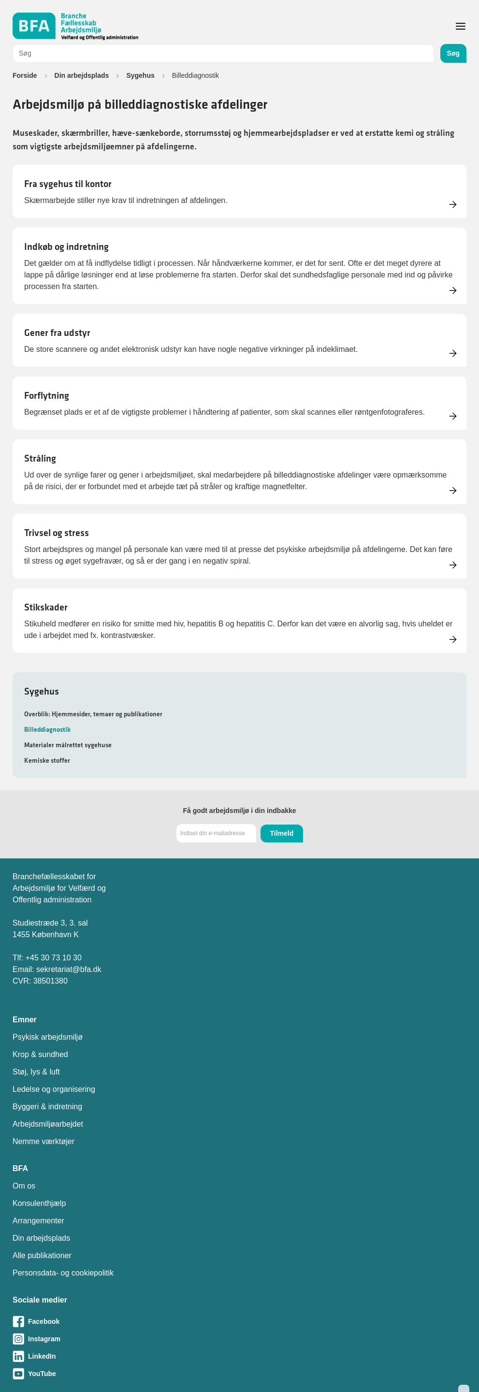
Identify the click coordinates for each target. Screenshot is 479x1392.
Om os (24, 1186)
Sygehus (140, 75)
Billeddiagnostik (47, 729)
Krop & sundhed (40, 1054)
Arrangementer (38, 1221)
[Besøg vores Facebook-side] (239, 1321)
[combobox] (224, 53)
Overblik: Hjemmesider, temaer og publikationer (93, 714)
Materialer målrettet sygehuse (68, 744)
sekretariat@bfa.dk (69, 969)
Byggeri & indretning (47, 1106)
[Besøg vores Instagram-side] (239, 1339)
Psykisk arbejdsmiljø (48, 1037)
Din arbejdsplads (82, 75)
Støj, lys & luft (36, 1072)
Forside (25, 75)
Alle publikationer (42, 1255)
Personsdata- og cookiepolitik (63, 1273)
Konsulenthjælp (39, 1203)
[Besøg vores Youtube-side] (239, 1373)
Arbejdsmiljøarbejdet (48, 1124)
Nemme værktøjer (43, 1141)
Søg (453, 53)
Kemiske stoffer (47, 760)
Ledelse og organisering (54, 1089)
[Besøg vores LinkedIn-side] (239, 1356)
